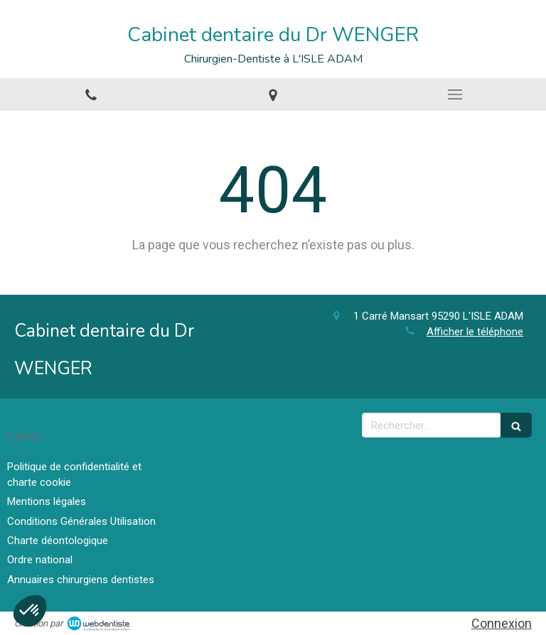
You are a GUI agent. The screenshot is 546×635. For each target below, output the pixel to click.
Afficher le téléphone (475, 331)
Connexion (501, 623)
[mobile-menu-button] (455, 94)
